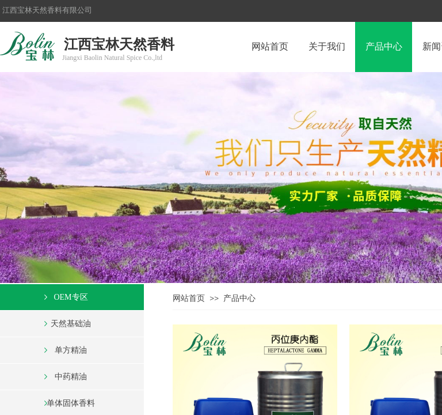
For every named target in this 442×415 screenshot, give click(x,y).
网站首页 (189, 298)
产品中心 (239, 298)
